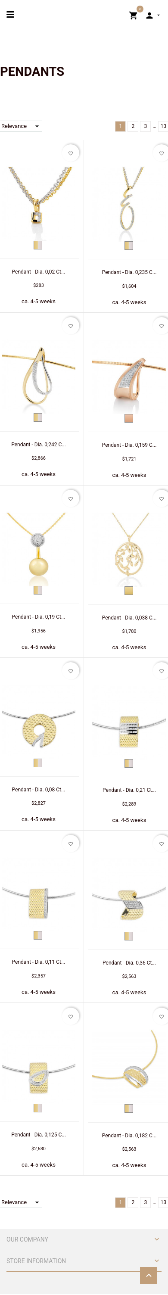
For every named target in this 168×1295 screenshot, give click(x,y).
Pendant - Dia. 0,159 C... (129, 445)
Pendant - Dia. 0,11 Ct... (38, 962)
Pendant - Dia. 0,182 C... (129, 1136)
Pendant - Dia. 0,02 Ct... (38, 272)
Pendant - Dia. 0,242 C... (38, 445)
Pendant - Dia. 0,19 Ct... (38, 617)
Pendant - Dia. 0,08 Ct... (38, 790)
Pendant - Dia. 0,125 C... (38, 1135)
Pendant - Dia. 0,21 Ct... (129, 790)
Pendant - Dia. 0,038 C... (129, 618)
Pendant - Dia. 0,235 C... (129, 272)
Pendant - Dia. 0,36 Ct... (129, 963)
